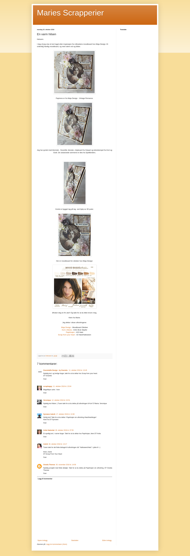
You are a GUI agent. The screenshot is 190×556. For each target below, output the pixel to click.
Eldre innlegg (106, 540)
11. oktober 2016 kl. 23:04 (62, 386)
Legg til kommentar (45, 479)
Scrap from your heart (66, 335)
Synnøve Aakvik (49, 414)
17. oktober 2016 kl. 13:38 (65, 414)
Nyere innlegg (42, 540)
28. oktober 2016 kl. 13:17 (58, 444)
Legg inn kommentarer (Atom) (56, 544)
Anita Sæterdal (48, 430)
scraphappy (47, 386)
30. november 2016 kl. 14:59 (66, 465)
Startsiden (74, 540)
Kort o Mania (67, 330)
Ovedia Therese (49, 465)
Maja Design (66, 327)
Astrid (45, 444)
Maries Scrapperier (70, 12)
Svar (45, 379)
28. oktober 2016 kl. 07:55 (64, 430)
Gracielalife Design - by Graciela (55, 370)
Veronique (47, 400)
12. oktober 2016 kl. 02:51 (61, 400)
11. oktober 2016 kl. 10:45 (78, 370)
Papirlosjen (70, 332)
